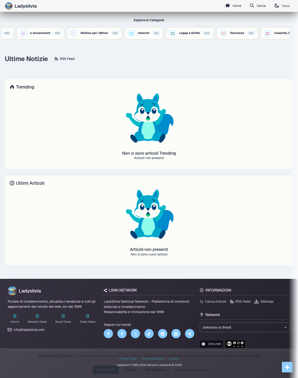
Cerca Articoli (213, 301)
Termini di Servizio (152, 358)
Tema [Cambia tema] (282, 5)
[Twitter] (135, 333)
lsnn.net (211, 343)
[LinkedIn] (162, 333)
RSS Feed (64, 59)
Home (233, 6)
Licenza (174, 358)
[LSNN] (176, 333)
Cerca (258, 6)
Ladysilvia (24, 290)
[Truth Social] (189, 333)
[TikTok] (149, 333)
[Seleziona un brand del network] (245, 327)
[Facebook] (108, 333)
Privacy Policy (128, 358)
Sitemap (264, 301)
